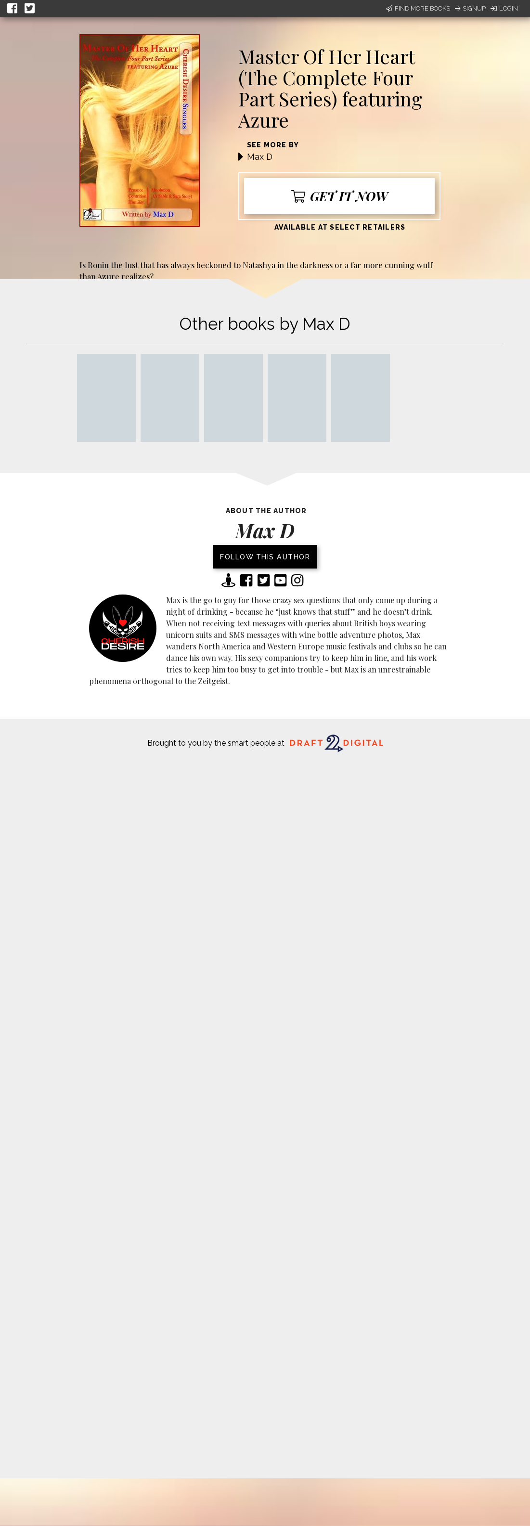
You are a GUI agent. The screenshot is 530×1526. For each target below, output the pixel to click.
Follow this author (265, 557)
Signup (470, 8)
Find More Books (418, 8)
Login (504, 8)
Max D (259, 157)
